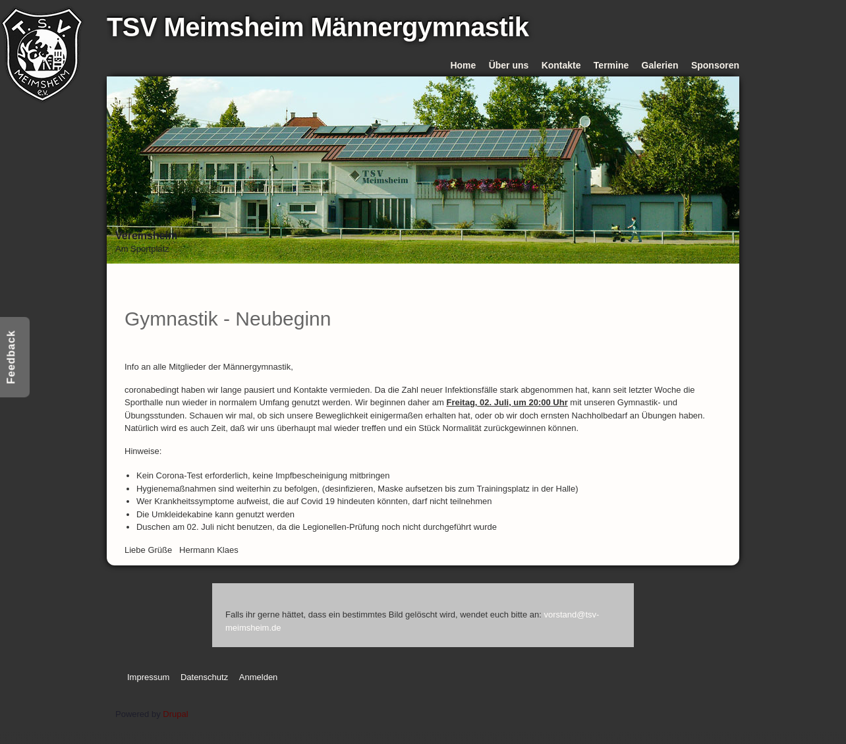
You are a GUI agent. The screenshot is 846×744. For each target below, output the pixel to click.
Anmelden (258, 677)
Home (463, 65)
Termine (611, 65)
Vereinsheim (146, 235)
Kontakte (561, 65)
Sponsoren (715, 65)
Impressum (148, 677)
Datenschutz (204, 677)
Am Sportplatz (142, 249)
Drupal (175, 714)
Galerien (660, 65)
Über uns (509, 65)
